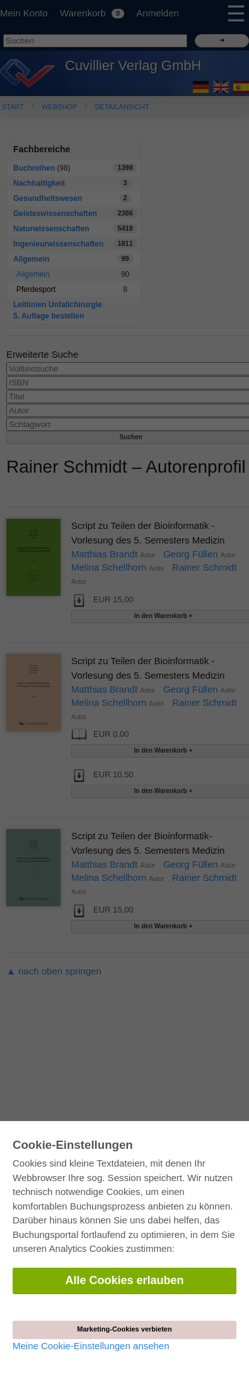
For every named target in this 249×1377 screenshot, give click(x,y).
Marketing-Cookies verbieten (124, 1329)
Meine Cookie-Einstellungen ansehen (91, 1345)
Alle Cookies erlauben (124, 1280)
